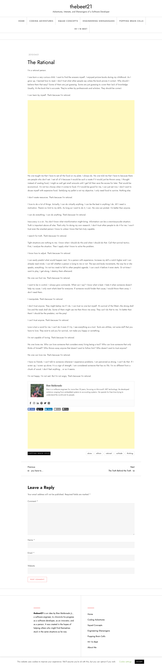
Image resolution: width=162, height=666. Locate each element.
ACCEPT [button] (139, 661)
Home (21, 21)
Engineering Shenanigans (99, 21)
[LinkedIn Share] (49, 409)
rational (109, 453)
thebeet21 (81, 6)
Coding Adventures (41, 21)
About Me (92, 647)
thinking (130, 453)
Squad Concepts (68, 21)
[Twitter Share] (39, 409)
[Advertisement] (81, 118)
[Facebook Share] (31, 409)
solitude (119, 453)
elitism (98, 453)
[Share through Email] (57, 409)
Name (31, 539)
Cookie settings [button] (125, 661)
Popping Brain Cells (131, 21)
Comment (33, 501)
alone (89, 453)
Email (31, 552)
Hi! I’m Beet (81, 29)
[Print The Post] (65, 409)
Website (31, 565)
